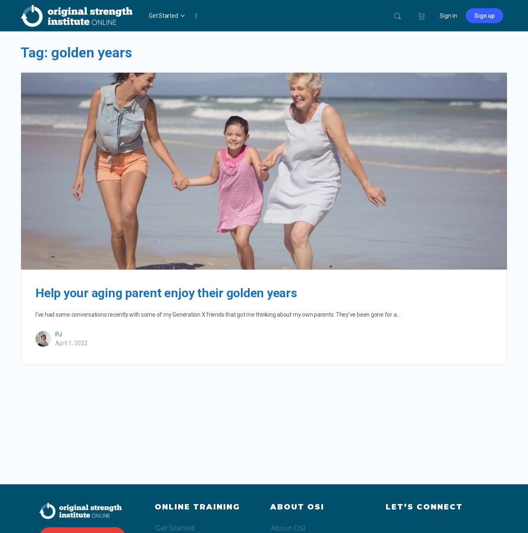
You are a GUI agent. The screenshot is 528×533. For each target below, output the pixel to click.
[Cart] (422, 15)
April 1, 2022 (71, 343)
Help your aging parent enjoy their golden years (166, 293)
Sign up (484, 15)
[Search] (397, 16)
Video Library (207, 15)
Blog (237, 15)
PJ (58, 334)
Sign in (448, 15)
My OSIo (261, 15)
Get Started (163, 15)
